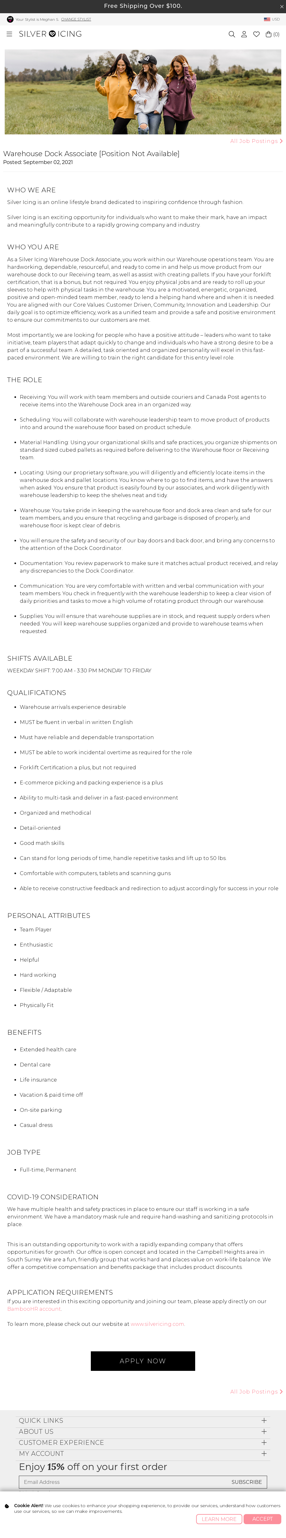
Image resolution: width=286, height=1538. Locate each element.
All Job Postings (256, 141)
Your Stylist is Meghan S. (37, 19)
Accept (262, 1519)
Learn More (219, 1519)
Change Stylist (76, 19)
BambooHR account (34, 1309)
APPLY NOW (143, 1361)
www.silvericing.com (157, 1324)
